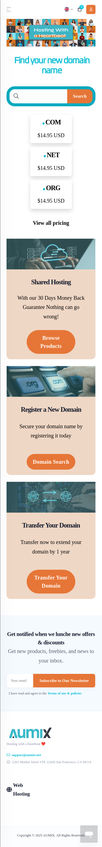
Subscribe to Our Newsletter (64, 680)
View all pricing (51, 223)
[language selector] (68, 9)
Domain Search (51, 462)
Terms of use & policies (65, 693)
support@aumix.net (24, 755)
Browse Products (51, 342)
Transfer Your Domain (51, 582)
